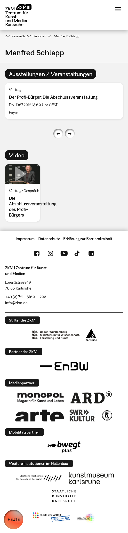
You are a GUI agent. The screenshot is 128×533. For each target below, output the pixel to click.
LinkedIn (91, 253)
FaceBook (37, 253)
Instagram (50, 253)
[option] (64, 101)
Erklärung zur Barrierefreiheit (87, 238)
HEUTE (14, 519)
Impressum (25, 238)
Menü (118, 9)
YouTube (64, 253)
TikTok (77, 253)
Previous (58, 133)
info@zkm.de (16, 302)
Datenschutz (49, 238)
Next (70, 133)
